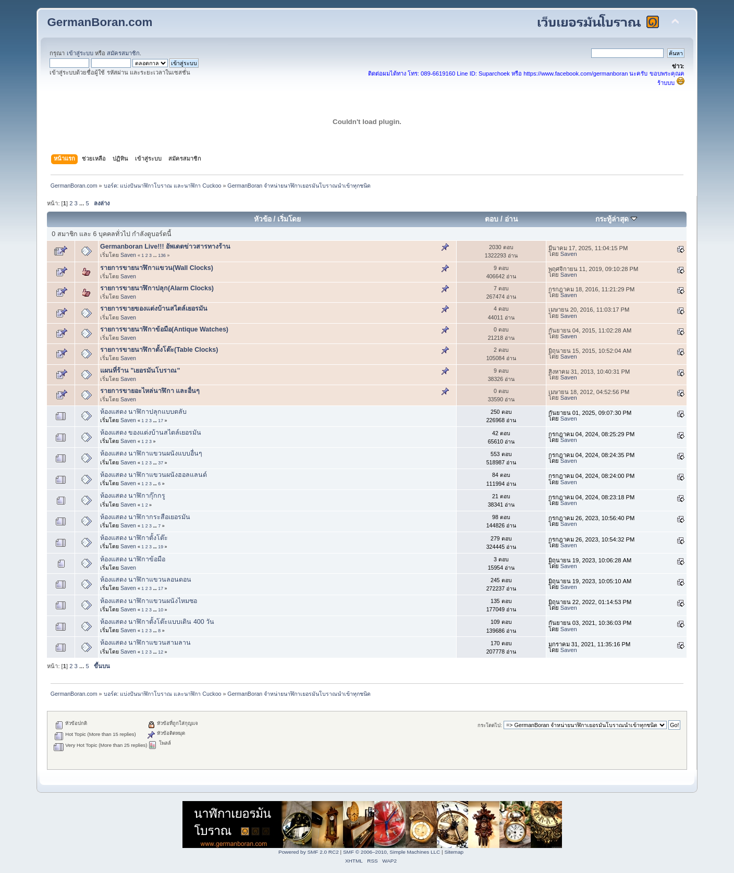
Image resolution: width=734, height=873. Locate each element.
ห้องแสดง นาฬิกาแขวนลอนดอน (145, 579)
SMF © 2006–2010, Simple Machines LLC (391, 852)
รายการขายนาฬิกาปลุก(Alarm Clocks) (157, 288)
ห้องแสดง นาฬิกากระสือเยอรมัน (145, 517)
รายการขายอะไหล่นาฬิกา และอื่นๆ (150, 391)
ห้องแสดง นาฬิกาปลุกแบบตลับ (143, 411)
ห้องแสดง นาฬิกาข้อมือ (132, 559)
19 (160, 546)
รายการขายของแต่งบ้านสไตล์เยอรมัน (153, 308)
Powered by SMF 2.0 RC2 (308, 852)
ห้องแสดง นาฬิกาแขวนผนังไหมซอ (148, 601)
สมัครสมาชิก (123, 53)
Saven (128, 255)
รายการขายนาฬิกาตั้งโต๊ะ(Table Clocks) (159, 349)
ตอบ (491, 219)
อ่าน (511, 219)
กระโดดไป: (490, 725)
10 (160, 609)
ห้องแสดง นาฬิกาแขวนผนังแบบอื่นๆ (151, 453)
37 (160, 462)
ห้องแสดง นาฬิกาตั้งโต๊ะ (134, 538)
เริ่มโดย (289, 219)
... (82, 203)
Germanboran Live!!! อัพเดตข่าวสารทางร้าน (165, 246)
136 (162, 255)
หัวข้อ (263, 219)
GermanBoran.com (99, 22)
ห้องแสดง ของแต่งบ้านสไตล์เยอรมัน (150, 432)
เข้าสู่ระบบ (80, 53)
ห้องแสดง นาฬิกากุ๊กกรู (132, 495)
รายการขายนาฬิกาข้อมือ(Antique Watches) (164, 329)
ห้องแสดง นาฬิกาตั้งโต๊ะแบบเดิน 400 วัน (157, 621)
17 (160, 420)
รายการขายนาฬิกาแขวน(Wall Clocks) (156, 268)
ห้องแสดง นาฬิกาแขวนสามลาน (145, 642)
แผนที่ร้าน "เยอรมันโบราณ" (140, 370)
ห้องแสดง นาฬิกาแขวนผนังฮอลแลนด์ (153, 474)
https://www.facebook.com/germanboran (575, 73)
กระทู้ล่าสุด (616, 219)
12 (160, 652)
